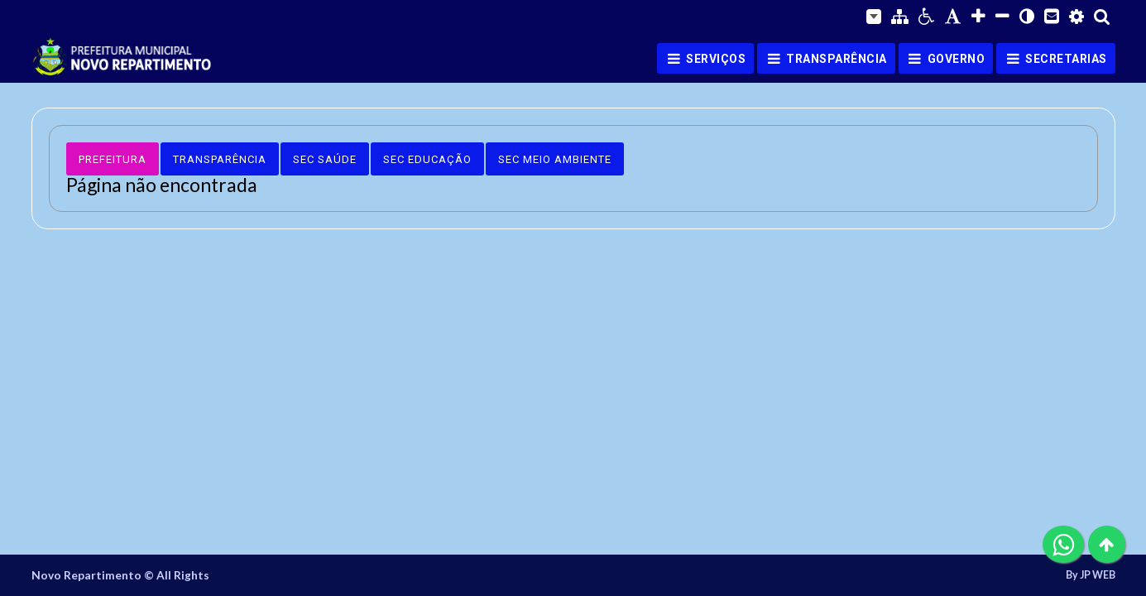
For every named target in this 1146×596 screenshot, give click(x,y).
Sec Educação (427, 159)
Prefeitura (112, 159)
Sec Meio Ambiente (554, 159)
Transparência (219, 159)
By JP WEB (1090, 575)
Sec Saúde (325, 159)
